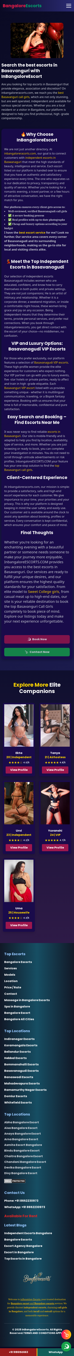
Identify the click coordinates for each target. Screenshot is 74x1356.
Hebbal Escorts (15, 1058)
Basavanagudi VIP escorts (51, 362)
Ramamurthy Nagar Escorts (25, 1090)
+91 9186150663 (18, 1352)
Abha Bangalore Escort (21, 1122)
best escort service (32, 232)
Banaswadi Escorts (18, 1077)
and (33, 1303)
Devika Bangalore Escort (22, 1167)
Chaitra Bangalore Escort (23, 1156)
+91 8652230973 (26, 1201)
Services (10, 968)
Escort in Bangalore (19, 1252)
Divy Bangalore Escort (20, 1173)
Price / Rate (12, 987)
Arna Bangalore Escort (21, 1139)
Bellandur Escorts (17, 1052)
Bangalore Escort (17, 1013)
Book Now (37, 639)
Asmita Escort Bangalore (23, 1145)
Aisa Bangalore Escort (21, 1128)
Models (9, 975)
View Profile (19, 770)
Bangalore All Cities (19, 1019)
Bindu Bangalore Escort (22, 1151)
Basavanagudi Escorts (21, 1071)
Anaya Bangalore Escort (22, 1134)
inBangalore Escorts (30, 1299)
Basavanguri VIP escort (19, 388)
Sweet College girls (43, 591)
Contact (10, 994)
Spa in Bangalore (17, 1006)
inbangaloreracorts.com (20, 153)
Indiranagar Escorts (19, 1039)
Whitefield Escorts (18, 1103)
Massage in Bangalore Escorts (27, 1000)
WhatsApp (56, 1352)
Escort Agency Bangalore (23, 1246)
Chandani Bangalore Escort (25, 1162)
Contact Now (37, 652)
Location (11, 981)
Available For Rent (20, 1216)
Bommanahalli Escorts (21, 1064)
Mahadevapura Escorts (22, 1083)
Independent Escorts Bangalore (28, 1233)
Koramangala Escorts (20, 1045)
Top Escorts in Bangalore (23, 1259)
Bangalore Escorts (18, 962)
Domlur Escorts (15, 1096)
